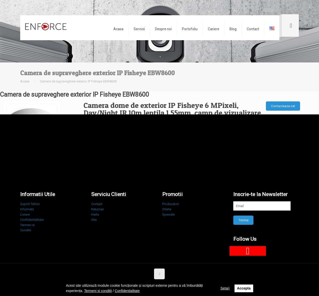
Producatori (170, 204)
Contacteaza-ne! (283, 106)
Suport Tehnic (30, 204)
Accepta (243, 288)
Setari (225, 288)
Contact (96, 204)
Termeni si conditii (98, 291)
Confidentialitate (32, 220)
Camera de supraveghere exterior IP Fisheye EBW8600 (78, 81)
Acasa (24, 81)
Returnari (97, 209)
